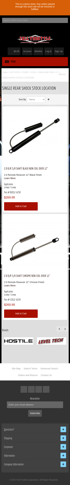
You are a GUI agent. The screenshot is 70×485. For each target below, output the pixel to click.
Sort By (22, 99)
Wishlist (38, 51)
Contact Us (46, 375)
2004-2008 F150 (46, 72)
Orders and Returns (28, 375)
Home (4, 72)
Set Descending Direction (48, 99)
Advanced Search (49, 368)
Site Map (16, 368)
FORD (25, 72)
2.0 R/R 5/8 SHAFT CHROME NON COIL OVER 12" (27, 275)
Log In (48, 51)
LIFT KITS (15, 72)
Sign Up (59, 51)
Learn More (9, 178)
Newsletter (35, 398)
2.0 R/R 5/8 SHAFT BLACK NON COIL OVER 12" (26, 168)
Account (27, 51)
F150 (33, 72)
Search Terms (30, 368)
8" (57, 72)
